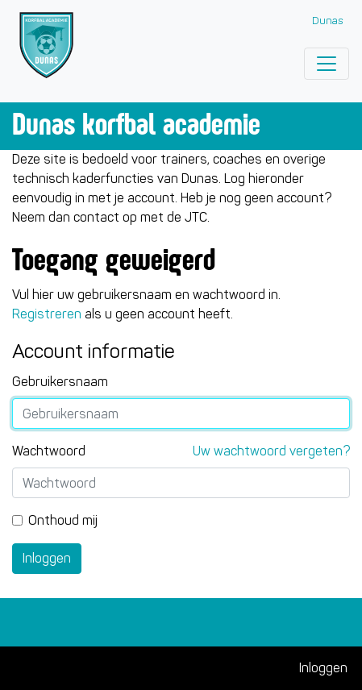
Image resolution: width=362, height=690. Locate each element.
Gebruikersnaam (60, 381)
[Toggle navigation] (326, 64)
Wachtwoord (48, 451)
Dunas (327, 21)
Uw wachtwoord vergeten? (271, 451)
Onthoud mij (63, 520)
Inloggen (47, 558)
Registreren (46, 314)
